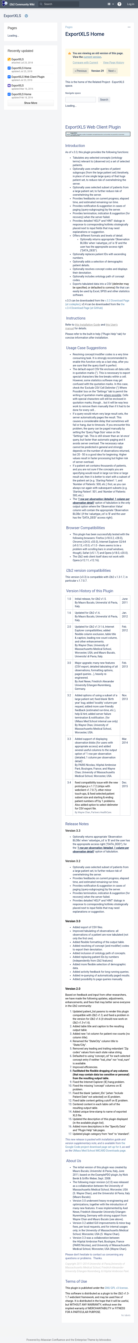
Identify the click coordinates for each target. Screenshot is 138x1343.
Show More (30, 102)
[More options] (129, 27)
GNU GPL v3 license (116, 1287)
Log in (130, 4)
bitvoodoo (105, 1339)
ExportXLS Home (84, 34)
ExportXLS (18, 59)
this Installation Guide (87, 324)
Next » (112, 70)
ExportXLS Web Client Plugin (28, 76)
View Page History (113, 62)
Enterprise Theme (85, 1339)
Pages (69, 27)
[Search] (58, 4)
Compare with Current (85, 62)
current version (92, 56)
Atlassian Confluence (53, 1339)
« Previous (81, 70)
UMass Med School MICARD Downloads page (99, 1150)
